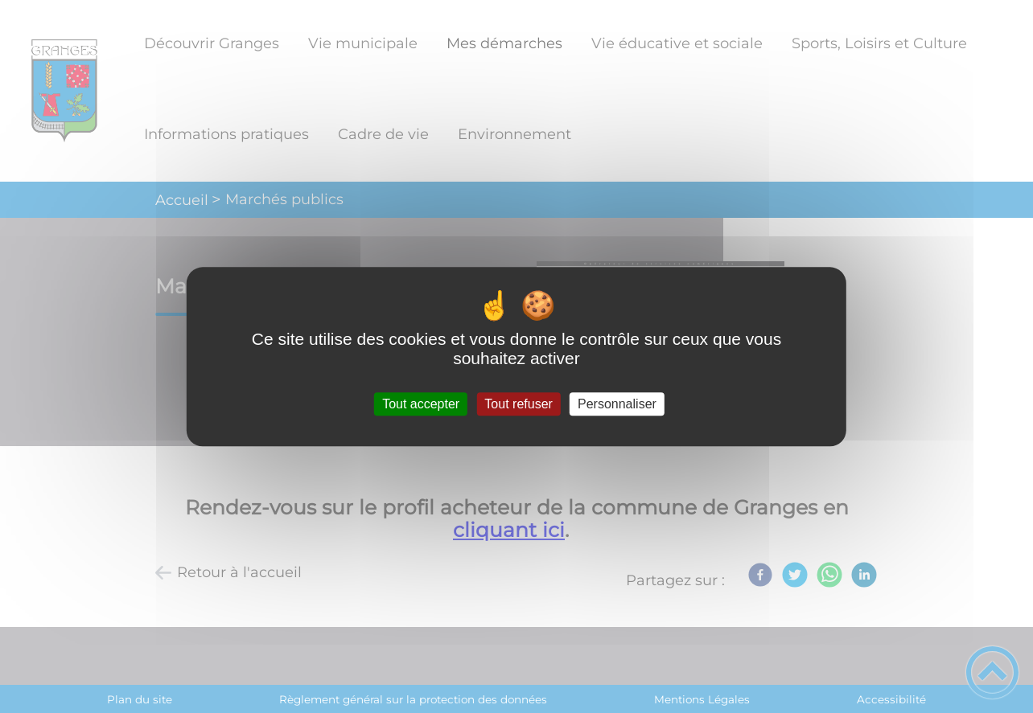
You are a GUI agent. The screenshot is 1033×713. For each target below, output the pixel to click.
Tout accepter (420, 404)
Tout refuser (518, 404)
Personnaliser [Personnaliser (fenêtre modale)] (617, 404)
